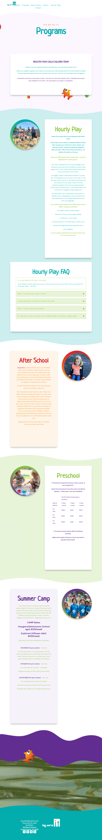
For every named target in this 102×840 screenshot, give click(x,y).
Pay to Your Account (70, 7)
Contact (38, 8)
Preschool (51, 43)
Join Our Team (55, 5)
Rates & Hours (36, 5)
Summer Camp (69, 43)
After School (33, 43)
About (18, 5)
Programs (25, 5)
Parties (46, 5)
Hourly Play (14, 43)
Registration (21, 368)
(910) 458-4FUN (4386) (89, 7)
